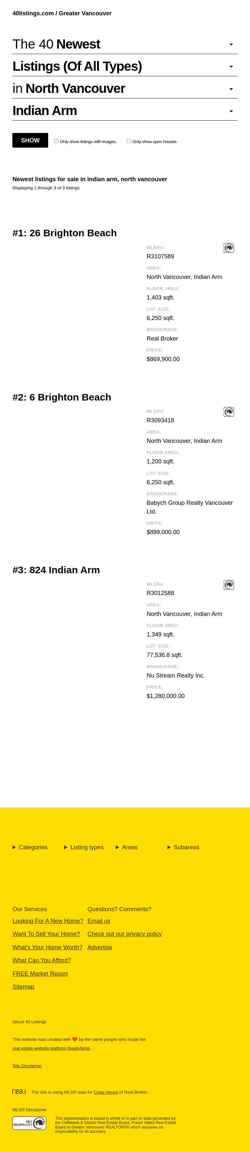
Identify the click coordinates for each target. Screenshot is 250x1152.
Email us (99, 920)
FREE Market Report (40, 973)
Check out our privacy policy (125, 933)
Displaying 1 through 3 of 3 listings (45, 187)
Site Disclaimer (27, 1065)
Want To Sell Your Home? (46, 933)
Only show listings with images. (85, 141)
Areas (130, 847)
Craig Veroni (106, 1092)
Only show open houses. (152, 141)
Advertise (100, 947)
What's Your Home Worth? (47, 947)
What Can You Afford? (41, 960)
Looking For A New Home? (47, 920)
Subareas (186, 847)
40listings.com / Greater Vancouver (62, 13)
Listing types (87, 847)
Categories (33, 847)
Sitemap (23, 986)
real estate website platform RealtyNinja (51, 1048)
